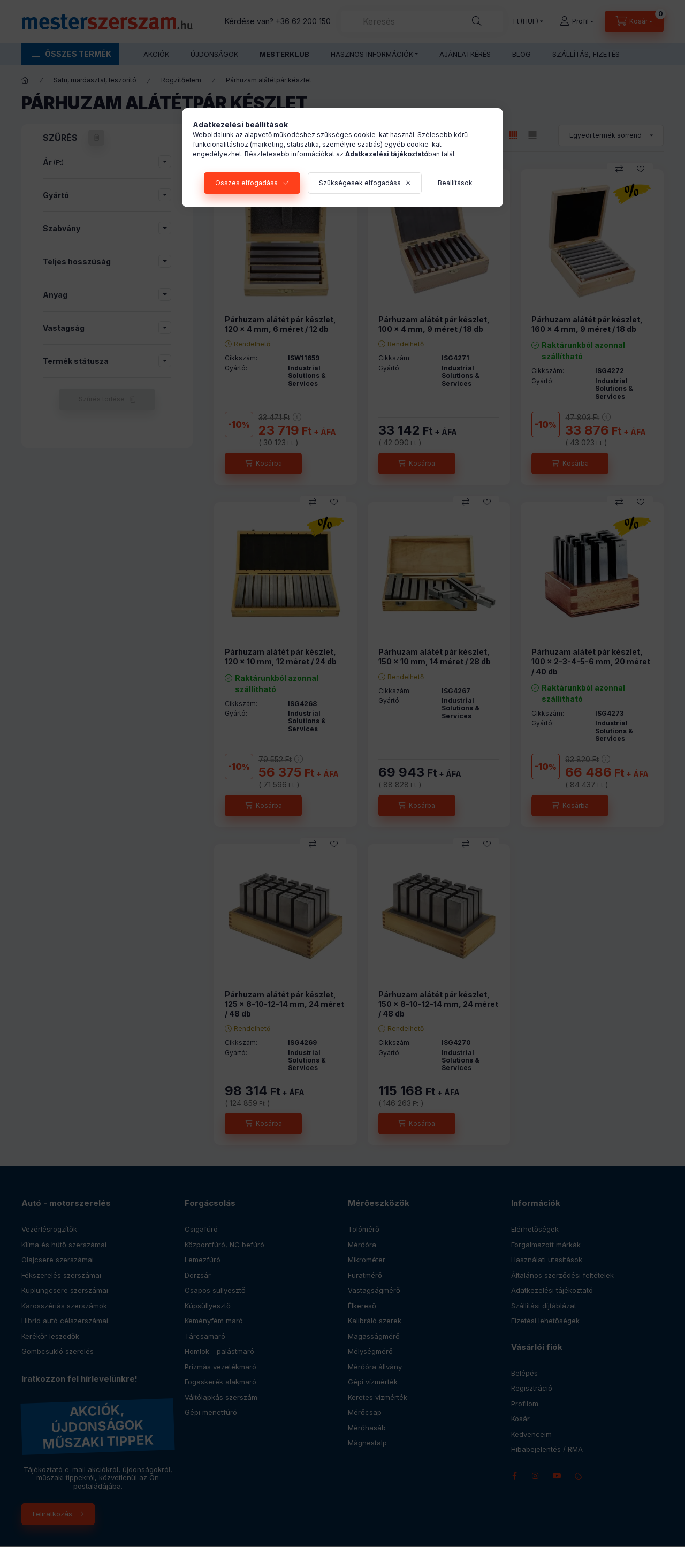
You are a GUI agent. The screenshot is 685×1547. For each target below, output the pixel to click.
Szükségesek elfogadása (360, 183)
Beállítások (455, 183)
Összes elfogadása (246, 183)
